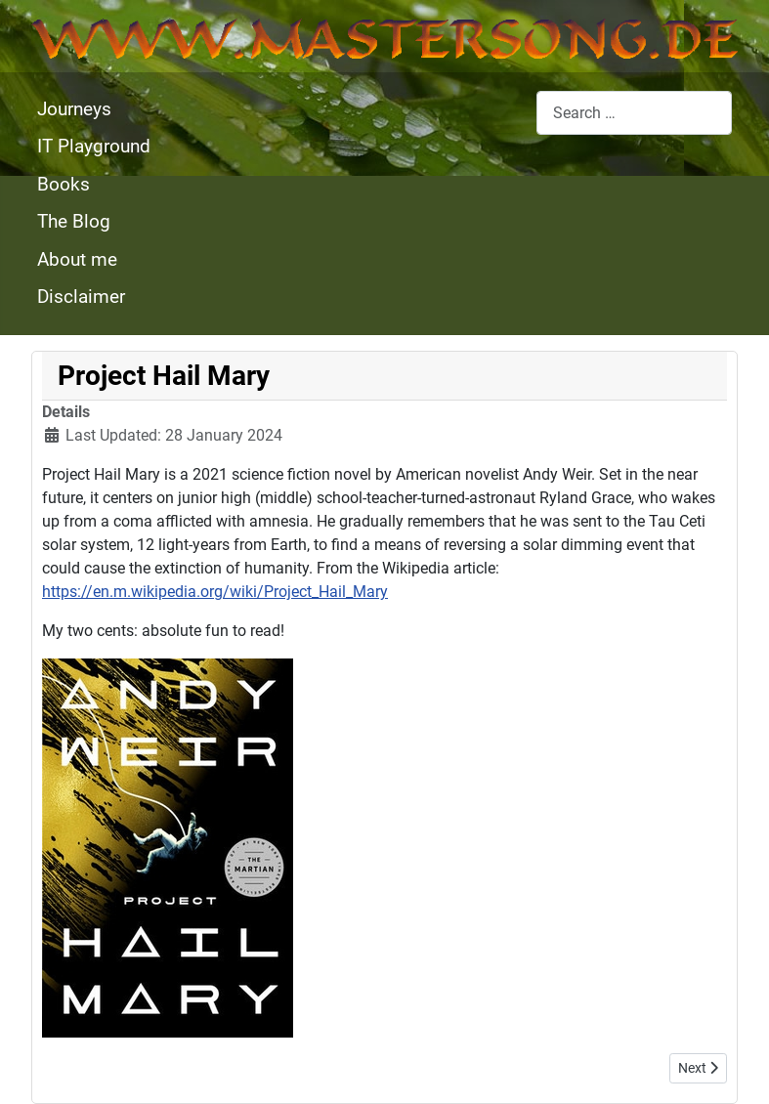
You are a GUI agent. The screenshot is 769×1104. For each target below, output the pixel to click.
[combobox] (634, 113)
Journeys (74, 109)
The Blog (73, 221)
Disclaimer (81, 296)
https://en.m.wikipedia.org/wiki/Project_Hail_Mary (215, 591)
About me (77, 259)
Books (63, 184)
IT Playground (93, 146)
